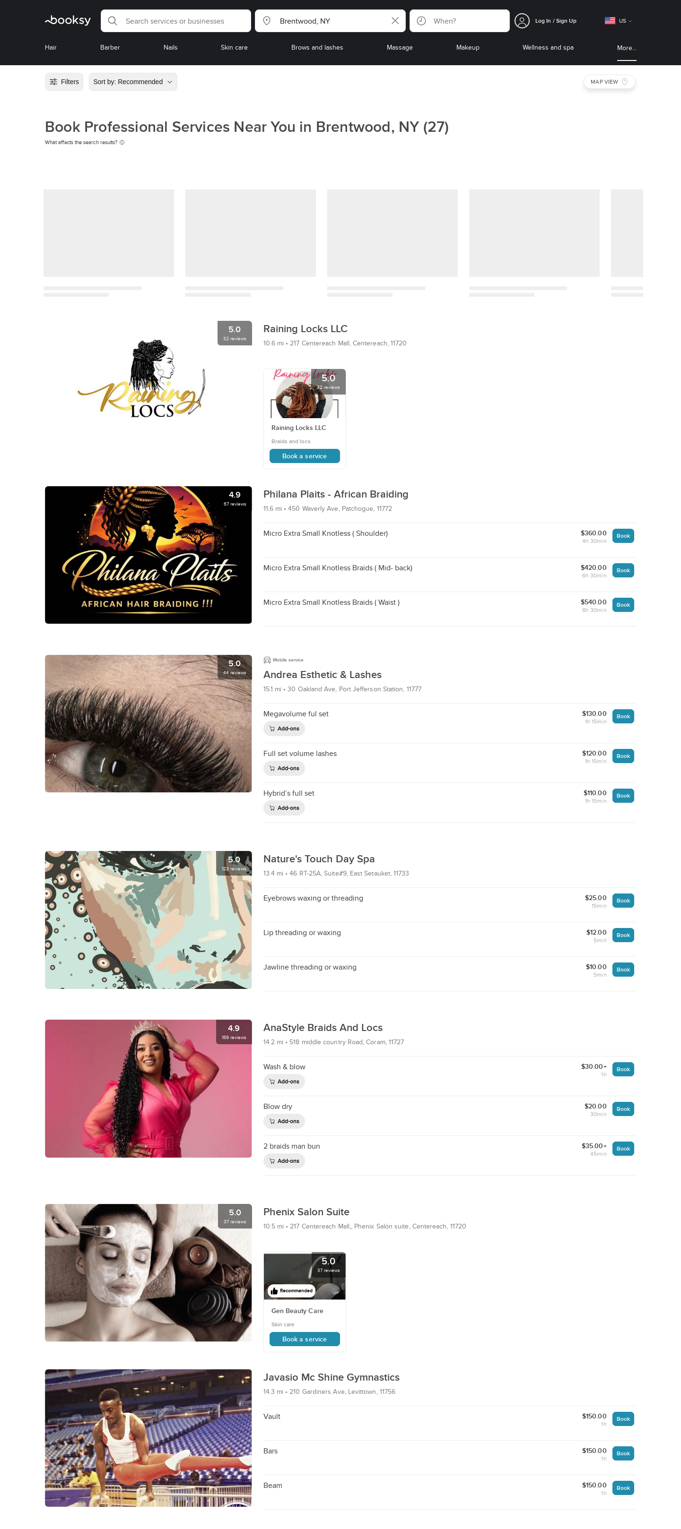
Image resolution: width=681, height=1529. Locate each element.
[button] (176, 20)
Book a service (304, 456)
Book (623, 536)
